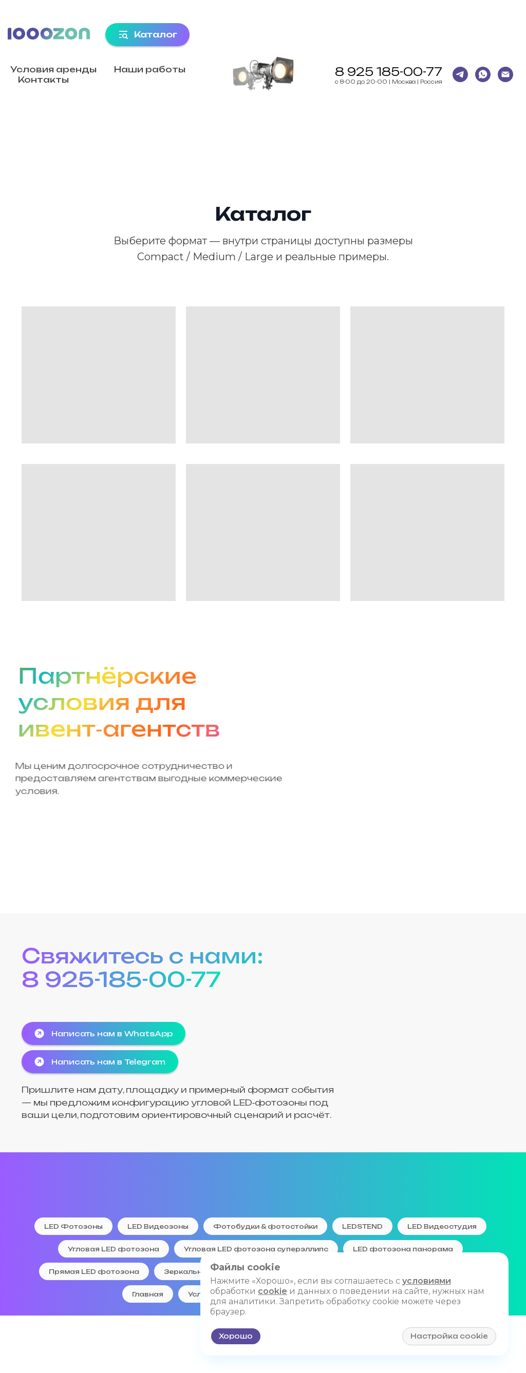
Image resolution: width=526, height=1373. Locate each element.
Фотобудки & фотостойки (265, 1226)
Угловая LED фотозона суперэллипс (256, 1249)
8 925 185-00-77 (388, 72)
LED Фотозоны (73, 1226)
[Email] (505, 74)
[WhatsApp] (483, 74)
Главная (147, 1294)
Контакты (43, 79)
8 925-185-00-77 (121, 979)
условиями (426, 1281)
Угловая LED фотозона (113, 1249)
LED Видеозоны (158, 1226)
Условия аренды (53, 69)
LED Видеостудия (442, 1226)
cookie (272, 1291)
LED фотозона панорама (403, 1249)
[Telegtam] (460, 74)
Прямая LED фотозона (94, 1271)
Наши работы (149, 69)
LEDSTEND (362, 1226)
